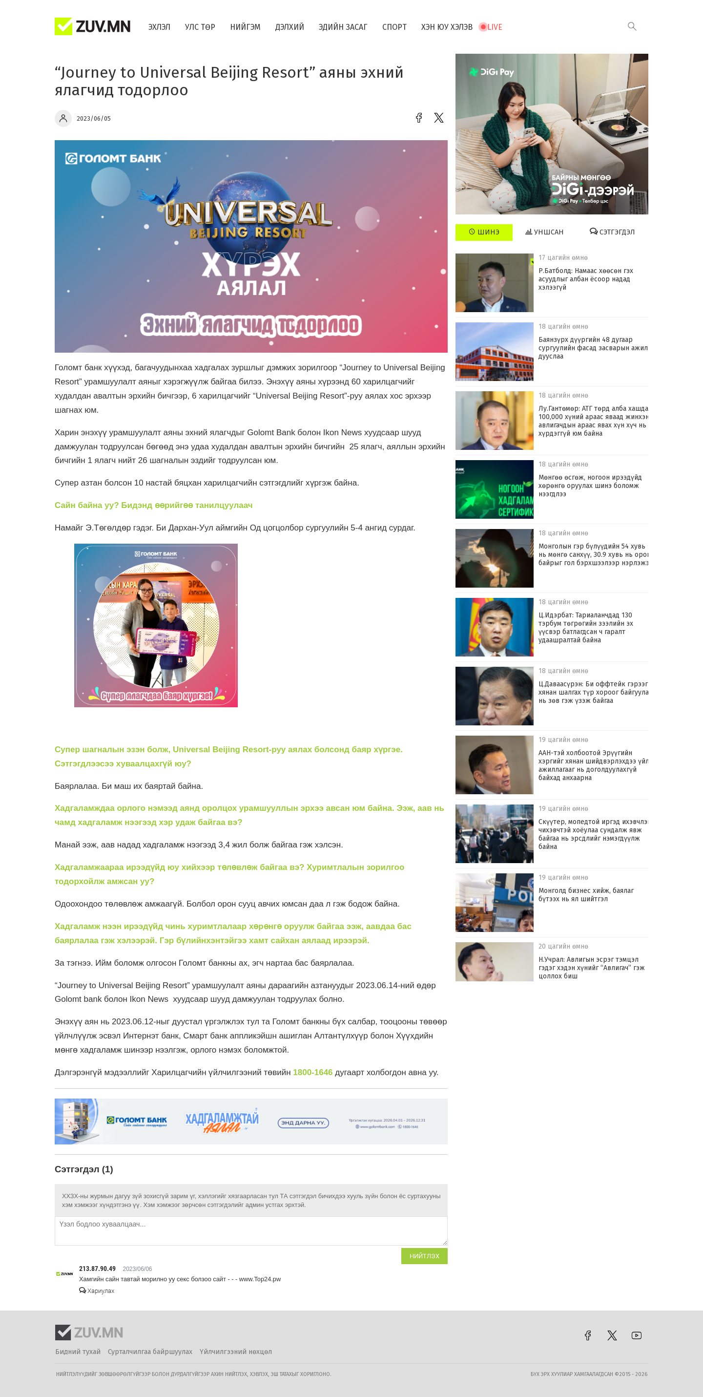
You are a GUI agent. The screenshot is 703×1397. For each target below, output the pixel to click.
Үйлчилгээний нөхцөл (236, 1352)
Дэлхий (289, 27)
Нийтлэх (424, 1256)
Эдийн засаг (343, 27)
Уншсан (544, 232)
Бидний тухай (78, 1352)
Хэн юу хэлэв (447, 27)
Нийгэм (245, 27)
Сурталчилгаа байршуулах (150, 1352)
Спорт (394, 27)
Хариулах (96, 1290)
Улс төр (200, 27)
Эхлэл (159, 27)
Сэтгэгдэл (612, 232)
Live (494, 27)
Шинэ (484, 232)
